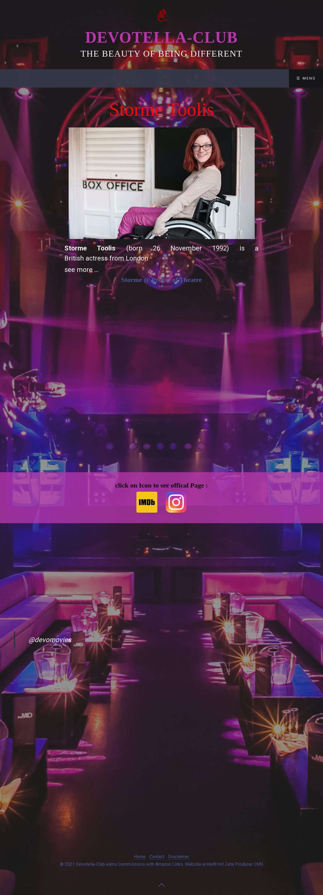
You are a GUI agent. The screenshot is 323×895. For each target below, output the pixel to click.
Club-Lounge (81, 78)
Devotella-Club (161, 37)
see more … (81, 270)
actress (97, 258)
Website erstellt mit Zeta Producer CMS (224, 864)
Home (140, 856)
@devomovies (49, 640)
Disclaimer (164, 78)
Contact (124, 78)
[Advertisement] (35, 190)
